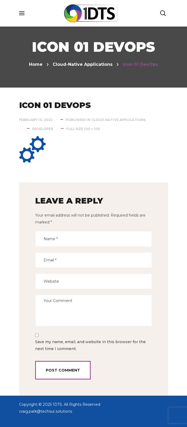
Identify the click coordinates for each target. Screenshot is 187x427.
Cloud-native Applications (83, 64)
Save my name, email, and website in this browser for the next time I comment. (90, 345)
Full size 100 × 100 (83, 129)
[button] (162, 13)
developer (42, 129)
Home (36, 64)
